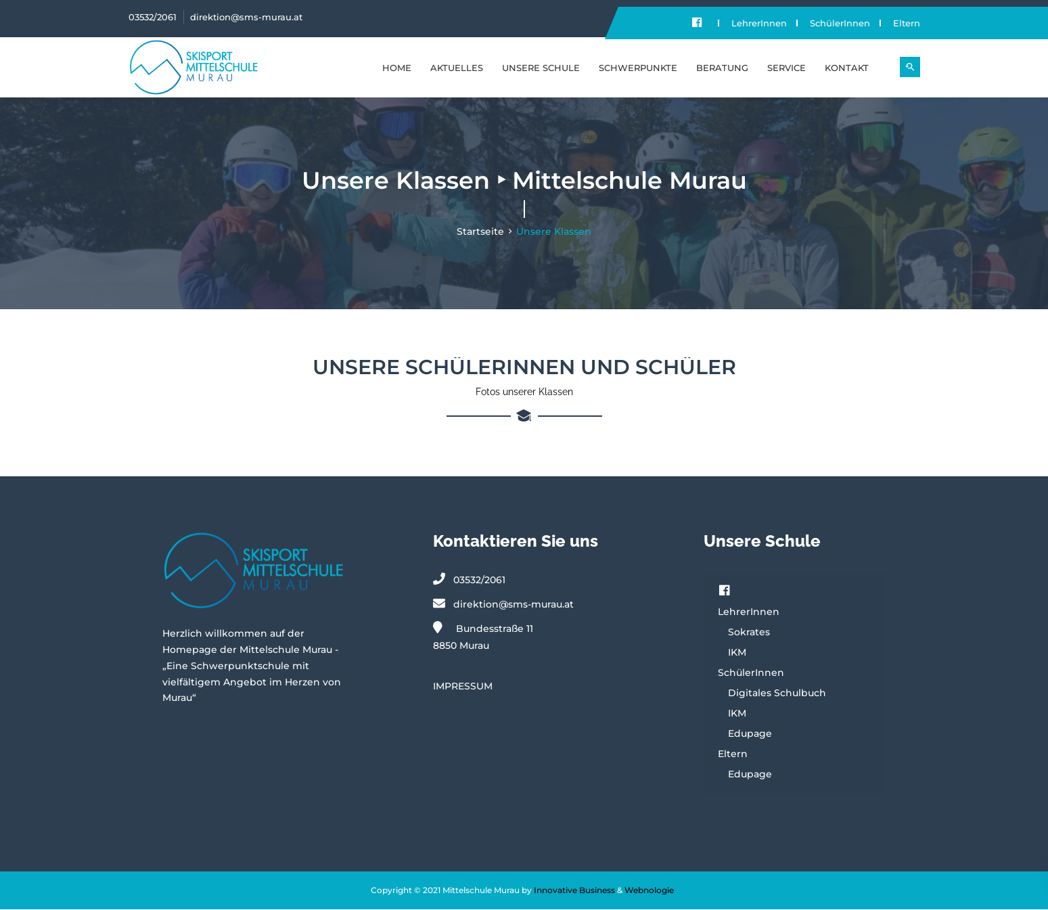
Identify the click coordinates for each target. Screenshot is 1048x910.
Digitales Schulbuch (777, 693)
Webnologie (649, 891)
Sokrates (749, 633)
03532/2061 (153, 17)
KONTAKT (847, 67)
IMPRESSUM (463, 686)
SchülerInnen (840, 23)
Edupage (750, 734)
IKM (737, 653)
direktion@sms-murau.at (246, 17)
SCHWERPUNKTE (638, 67)
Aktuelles (456, 67)
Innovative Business (574, 891)
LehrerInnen (759, 23)
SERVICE (786, 67)
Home (396, 67)
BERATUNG (722, 67)
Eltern (906, 23)
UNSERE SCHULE (541, 67)
